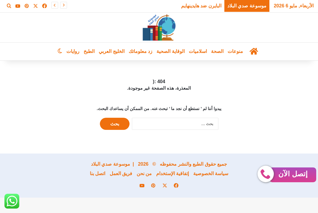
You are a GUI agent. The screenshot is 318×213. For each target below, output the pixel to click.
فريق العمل (121, 173)
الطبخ (89, 51)
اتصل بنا (97, 173)
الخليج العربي (111, 51)
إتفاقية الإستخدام (172, 173)
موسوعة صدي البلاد (110, 164)
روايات (72, 51)
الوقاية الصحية (170, 51)
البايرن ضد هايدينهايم (201, 5)
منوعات (235, 51)
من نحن (144, 173)
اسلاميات (198, 51)
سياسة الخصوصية (210, 173)
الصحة (217, 51)
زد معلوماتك (140, 51)
